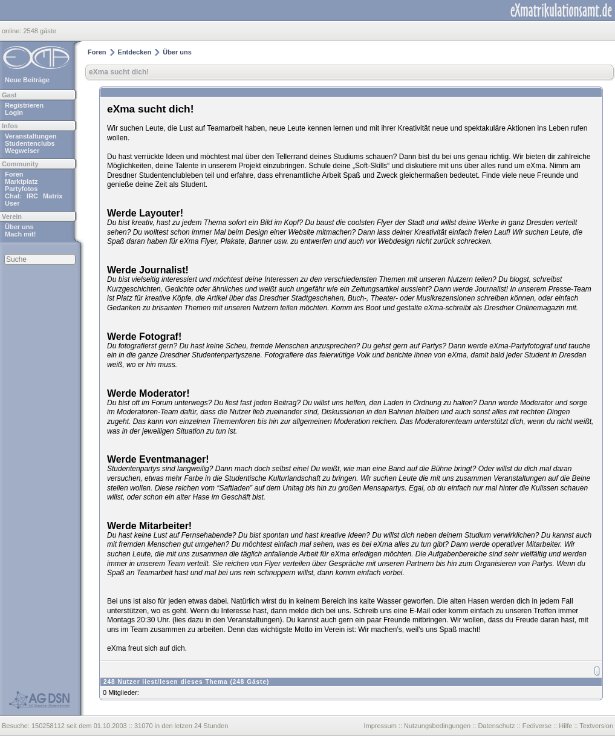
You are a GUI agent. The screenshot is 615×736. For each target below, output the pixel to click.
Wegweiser (22, 150)
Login (14, 112)
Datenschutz (496, 725)
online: (12, 30)
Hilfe (565, 725)
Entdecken (135, 52)
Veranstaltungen (31, 136)
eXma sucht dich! (119, 72)
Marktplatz (21, 181)
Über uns (19, 226)
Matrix (52, 196)
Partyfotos (21, 188)
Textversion (596, 725)
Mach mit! (20, 234)
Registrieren (24, 105)
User (12, 203)
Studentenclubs (30, 143)
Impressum (379, 725)
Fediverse (537, 725)
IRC (32, 196)
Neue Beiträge (27, 79)
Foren (14, 174)
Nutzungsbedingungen (437, 725)
